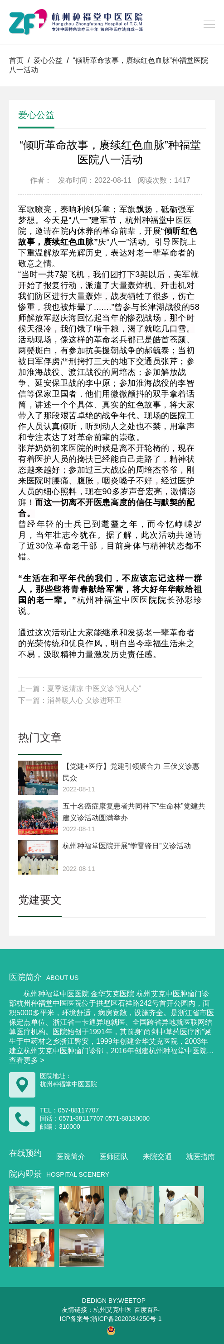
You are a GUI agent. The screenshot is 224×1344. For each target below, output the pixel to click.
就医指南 (200, 1156)
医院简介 (70, 1156)
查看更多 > (26, 1060)
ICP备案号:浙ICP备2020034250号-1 (111, 1318)
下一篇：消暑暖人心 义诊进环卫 (70, 700)
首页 (16, 60)
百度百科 (147, 1309)
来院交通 (157, 1156)
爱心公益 (48, 60)
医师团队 (113, 1156)
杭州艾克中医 (112, 1309)
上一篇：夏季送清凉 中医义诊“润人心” (79, 688)
